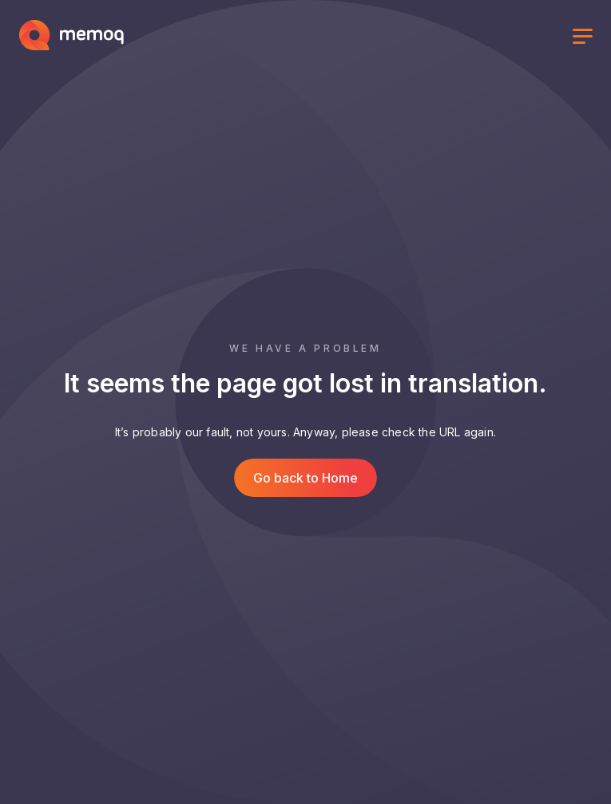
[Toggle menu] (582, 38)
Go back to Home (305, 478)
